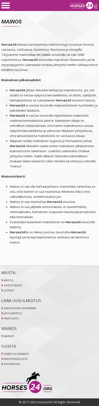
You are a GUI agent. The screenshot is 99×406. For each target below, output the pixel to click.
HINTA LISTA (11, 318)
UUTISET (9, 290)
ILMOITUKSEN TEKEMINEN (20, 308)
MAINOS (9, 336)
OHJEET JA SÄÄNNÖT (16, 354)
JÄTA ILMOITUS (13, 313)
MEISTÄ (8, 280)
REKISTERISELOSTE (16, 359)
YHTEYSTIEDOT (13, 285)
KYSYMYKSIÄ (12, 364)
